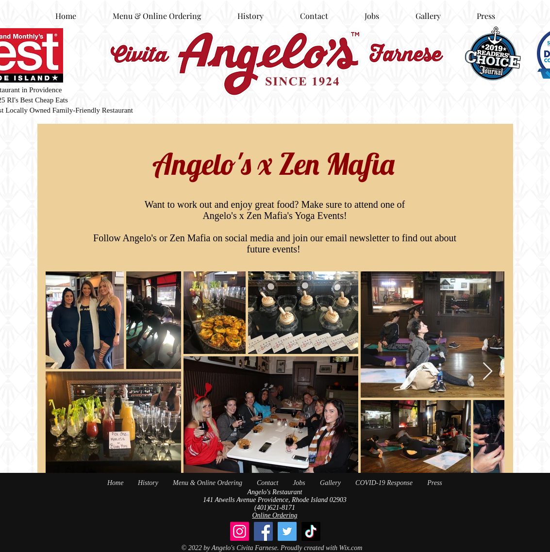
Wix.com (351, 548)
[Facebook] (263, 531)
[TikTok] (310, 531)
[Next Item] (487, 371)
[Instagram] (239, 531)
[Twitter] (287, 531)
